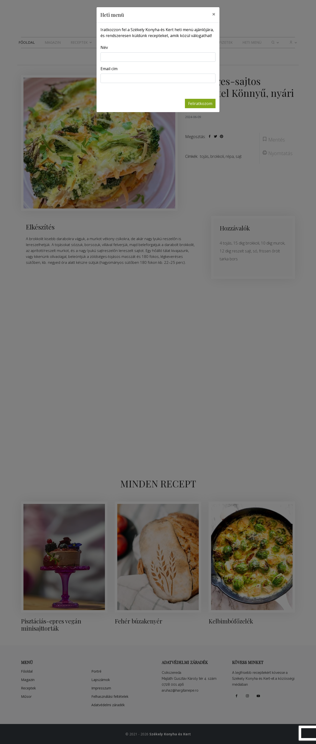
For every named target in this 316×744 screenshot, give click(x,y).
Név (104, 47)
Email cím (109, 68)
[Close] (213, 14)
